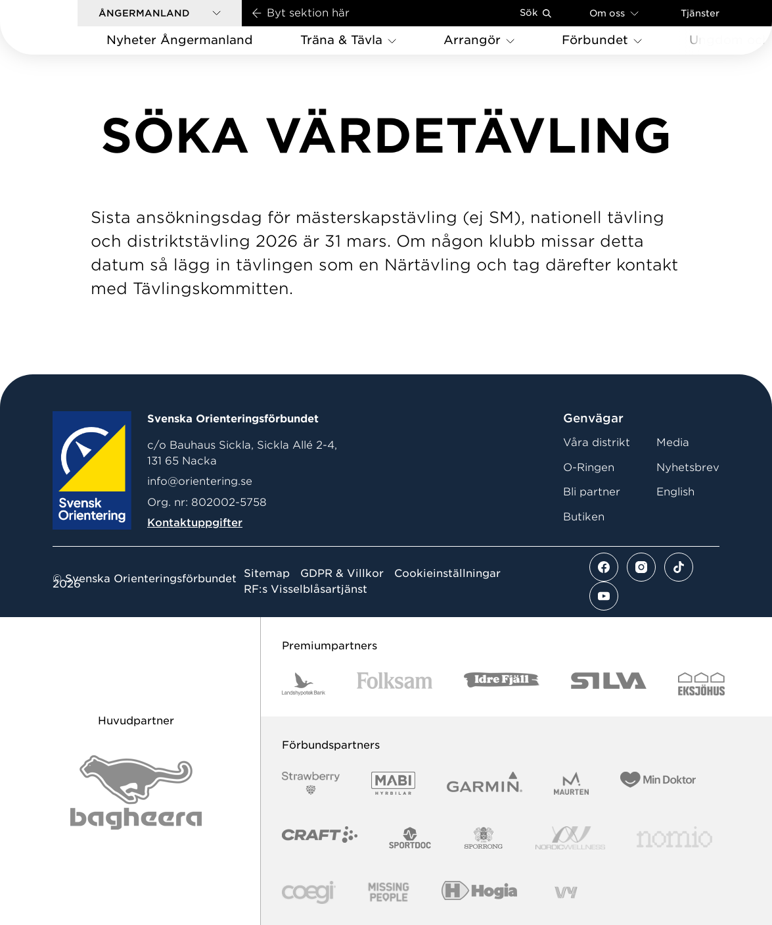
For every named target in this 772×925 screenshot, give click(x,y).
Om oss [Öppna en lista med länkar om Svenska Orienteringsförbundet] (614, 12)
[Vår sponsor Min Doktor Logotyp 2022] (658, 783)
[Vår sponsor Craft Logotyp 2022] (319, 837)
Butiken (583, 517)
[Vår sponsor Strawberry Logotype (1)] (311, 783)
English (675, 492)
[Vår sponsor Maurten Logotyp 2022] (571, 783)
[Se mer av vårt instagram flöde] (641, 567)
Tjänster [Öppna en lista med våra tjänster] (700, 13)
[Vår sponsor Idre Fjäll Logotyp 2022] (501, 683)
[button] (160, 13)
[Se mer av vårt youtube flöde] (603, 596)
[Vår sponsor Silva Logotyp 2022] (609, 683)
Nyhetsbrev (687, 467)
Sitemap (267, 573)
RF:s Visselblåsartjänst (305, 589)
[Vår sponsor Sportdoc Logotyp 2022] (410, 837)
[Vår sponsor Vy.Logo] (566, 892)
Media (672, 442)
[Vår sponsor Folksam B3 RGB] (394, 683)
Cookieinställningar (447, 573)
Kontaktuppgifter (194, 522)
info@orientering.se (199, 481)
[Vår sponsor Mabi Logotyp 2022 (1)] (393, 783)
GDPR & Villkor (342, 573)
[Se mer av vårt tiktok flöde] (678, 567)
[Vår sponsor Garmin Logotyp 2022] (484, 783)
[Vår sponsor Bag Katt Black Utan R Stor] (136, 792)
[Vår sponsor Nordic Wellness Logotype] (570, 837)
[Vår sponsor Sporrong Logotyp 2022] (483, 837)
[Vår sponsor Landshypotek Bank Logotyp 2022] (303, 683)
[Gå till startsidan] (60, 27)
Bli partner (591, 492)
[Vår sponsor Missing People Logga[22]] (388, 892)
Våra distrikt (596, 442)
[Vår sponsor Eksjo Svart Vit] (701, 683)
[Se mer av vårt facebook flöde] (603, 567)
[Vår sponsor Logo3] (309, 892)
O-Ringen (588, 467)
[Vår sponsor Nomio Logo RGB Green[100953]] (674, 837)
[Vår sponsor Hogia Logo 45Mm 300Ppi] (479, 892)
